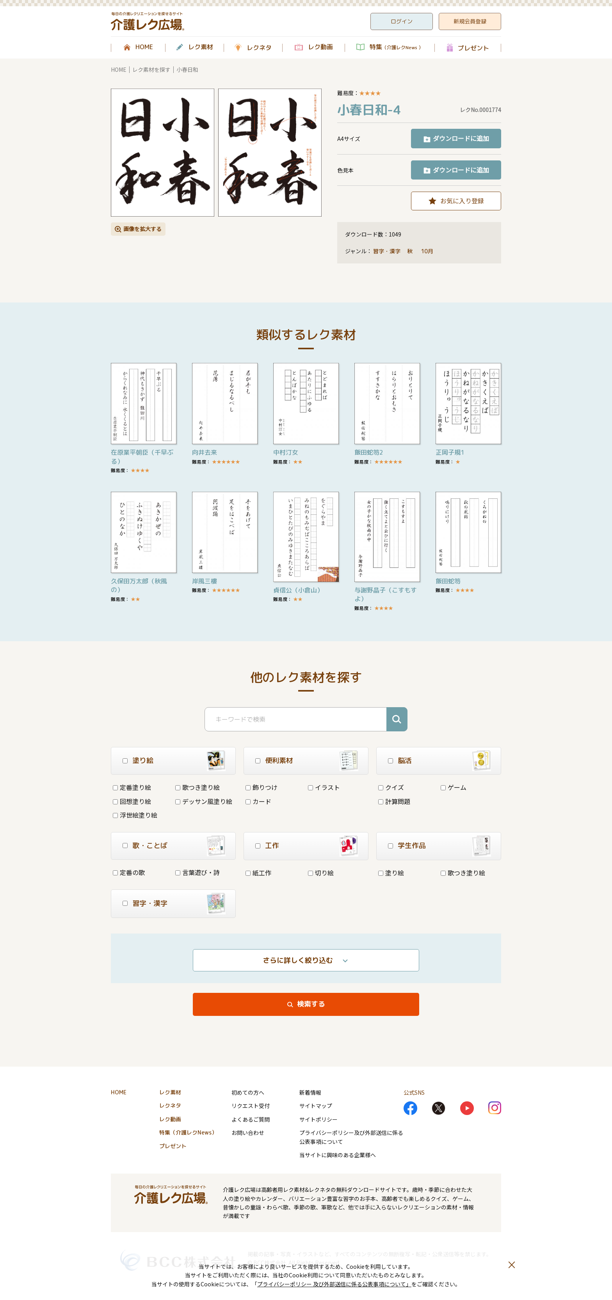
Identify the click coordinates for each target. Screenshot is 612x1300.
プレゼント (473, 48)
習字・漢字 (386, 251)
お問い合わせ (247, 1132)
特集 (396, 47)
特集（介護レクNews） (188, 1132)
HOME (144, 47)
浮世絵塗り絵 (135, 815)
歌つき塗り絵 (197, 787)
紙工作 (258, 872)
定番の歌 (129, 872)
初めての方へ (247, 1092)
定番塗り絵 (132, 787)
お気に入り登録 (462, 200)
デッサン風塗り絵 (203, 801)
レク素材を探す (151, 69)
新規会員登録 (470, 21)
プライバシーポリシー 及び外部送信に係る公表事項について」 (334, 1284)
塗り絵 (391, 872)
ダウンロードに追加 (461, 138)
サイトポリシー (318, 1119)
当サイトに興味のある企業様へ (337, 1155)
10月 (428, 251)
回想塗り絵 (132, 801)
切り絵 (321, 872)
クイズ (391, 787)
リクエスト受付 (250, 1106)
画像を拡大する (142, 229)
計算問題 (394, 801)
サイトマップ (315, 1106)
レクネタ (259, 48)
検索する (311, 1004)
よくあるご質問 (250, 1119)
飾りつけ (262, 787)
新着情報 (310, 1092)
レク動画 (320, 47)
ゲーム (453, 787)
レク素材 (200, 47)
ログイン (402, 21)
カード (258, 801)
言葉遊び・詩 (197, 872)
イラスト (324, 787)
